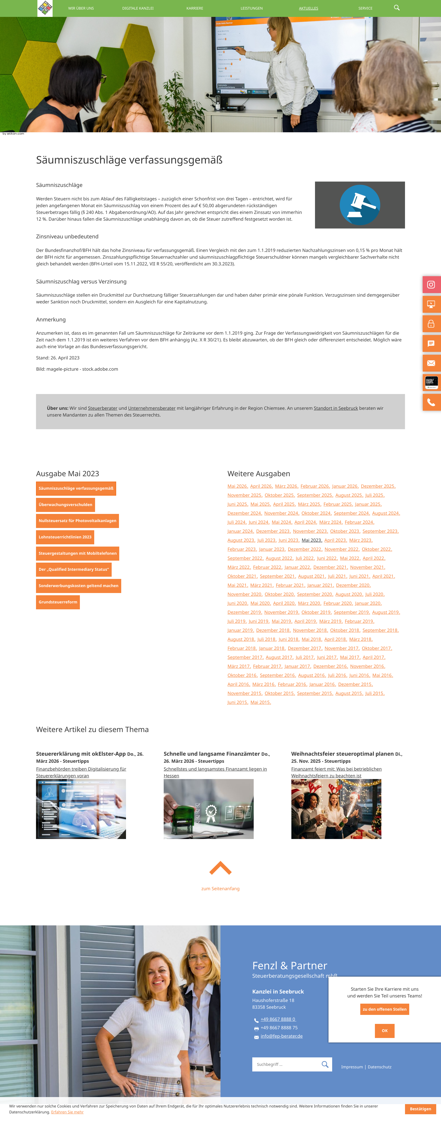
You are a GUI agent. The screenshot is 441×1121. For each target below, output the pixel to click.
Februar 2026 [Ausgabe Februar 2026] (315, 503)
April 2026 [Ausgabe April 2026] (261, 503)
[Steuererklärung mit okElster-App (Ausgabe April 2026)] (93, 806)
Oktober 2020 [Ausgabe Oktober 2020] (280, 611)
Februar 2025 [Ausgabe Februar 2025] (338, 521)
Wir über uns (113, 8)
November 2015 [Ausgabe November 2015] (245, 710)
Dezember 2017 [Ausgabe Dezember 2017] (305, 665)
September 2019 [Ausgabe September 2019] (352, 629)
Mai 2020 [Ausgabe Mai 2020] (261, 620)
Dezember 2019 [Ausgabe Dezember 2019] (245, 629)
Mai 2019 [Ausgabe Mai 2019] (282, 638)
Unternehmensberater (152, 425)
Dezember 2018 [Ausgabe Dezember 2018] (273, 647)
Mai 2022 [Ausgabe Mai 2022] (350, 575)
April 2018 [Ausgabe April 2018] (336, 656)
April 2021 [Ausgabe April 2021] (383, 593)
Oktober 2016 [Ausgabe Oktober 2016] (243, 692)
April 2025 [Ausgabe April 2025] (284, 521)
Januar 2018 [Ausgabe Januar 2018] (272, 665)
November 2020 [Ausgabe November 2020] (245, 611)
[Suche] (285, 1081)
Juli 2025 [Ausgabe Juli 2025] (374, 512)
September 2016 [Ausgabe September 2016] (278, 692)
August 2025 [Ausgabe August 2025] (349, 512)
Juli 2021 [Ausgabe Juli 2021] (337, 593)
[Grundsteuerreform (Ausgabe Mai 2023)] (58, 619)
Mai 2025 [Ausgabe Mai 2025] (261, 521)
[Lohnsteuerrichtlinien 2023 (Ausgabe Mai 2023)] (65, 554)
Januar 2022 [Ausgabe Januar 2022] (298, 584)
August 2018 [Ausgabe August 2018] (241, 656)
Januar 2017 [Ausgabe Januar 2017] (298, 683)
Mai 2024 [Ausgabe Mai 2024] (282, 539)
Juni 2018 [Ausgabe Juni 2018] (289, 656)
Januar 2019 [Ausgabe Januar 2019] (241, 647)
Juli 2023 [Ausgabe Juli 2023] (267, 557)
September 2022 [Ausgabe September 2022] (246, 575)
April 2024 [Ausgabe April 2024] (305, 539)
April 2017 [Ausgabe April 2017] (374, 674)
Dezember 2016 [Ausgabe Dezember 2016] (330, 683)
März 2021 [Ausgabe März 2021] (262, 602)
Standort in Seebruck (336, 425)
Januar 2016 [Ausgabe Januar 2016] (322, 701)
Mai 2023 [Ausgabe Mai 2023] (312, 557)
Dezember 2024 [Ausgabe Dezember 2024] (245, 530)
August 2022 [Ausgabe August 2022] (279, 575)
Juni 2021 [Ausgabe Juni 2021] (360, 593)
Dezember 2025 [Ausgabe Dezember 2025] (378, 503)
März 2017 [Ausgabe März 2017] (239, 683)
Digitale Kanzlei (164, 8)
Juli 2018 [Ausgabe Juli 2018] (267, 656)
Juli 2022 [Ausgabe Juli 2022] (305, 575)
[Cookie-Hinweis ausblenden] (420, 1109)
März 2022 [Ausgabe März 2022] (239, 584)
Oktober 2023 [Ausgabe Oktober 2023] (345, 548)
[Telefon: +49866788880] (278, 1037)
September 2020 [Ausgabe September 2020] (315, 611)
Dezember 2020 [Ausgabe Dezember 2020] (353, 602)
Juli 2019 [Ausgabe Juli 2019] (237, 638)
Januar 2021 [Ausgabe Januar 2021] (320, 602)
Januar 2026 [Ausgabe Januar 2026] (345, 503)
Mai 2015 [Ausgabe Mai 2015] (261, 719)
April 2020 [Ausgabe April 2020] (284, 620)
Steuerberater (103, 425)
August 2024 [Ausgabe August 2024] (386, 530)
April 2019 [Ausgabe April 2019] (305, 638)
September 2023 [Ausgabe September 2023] (381, 548)
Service (370, 8)
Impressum (352, 1084)
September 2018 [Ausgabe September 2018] (381, 647)
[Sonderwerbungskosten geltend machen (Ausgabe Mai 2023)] (78, 603)
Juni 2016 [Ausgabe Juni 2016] (360, 692)
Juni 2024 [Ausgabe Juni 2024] (259, 539)
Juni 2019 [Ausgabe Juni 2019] (259, 638)
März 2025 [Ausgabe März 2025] (309, 521)
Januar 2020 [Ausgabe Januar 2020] (368, 620)
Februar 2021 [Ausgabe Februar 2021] (290, 602)
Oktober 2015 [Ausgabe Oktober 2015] (280, 710)
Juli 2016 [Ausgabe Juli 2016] (337, 692)
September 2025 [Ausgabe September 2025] (315, 512)
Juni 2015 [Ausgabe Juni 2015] (238, 719)
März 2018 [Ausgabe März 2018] (361, 656)
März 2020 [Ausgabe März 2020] (309, 620)
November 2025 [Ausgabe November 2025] (245, 512)
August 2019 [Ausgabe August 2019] (386, 629)
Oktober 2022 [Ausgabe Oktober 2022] (377, 566)
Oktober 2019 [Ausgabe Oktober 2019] (317, 629)
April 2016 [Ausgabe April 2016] (239, 701)
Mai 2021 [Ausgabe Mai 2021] (238, 602)
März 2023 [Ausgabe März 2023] (361, 557)
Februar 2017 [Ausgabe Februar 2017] (267, 683)
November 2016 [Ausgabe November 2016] (367, 683)
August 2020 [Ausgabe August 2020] (349, 611)
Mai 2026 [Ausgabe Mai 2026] (238, 503)
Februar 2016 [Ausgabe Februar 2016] (292, 701)
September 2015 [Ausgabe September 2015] (315, 710)
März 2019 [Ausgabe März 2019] (331, 638)
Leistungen (267, 8)
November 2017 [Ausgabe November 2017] (342, 665)
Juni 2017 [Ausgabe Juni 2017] (327, 674)
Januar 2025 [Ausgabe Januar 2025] (368, 521)
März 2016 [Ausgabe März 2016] (264, 701)
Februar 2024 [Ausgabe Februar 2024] (359, 539)
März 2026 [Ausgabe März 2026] (286, 503)
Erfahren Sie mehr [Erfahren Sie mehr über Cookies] (67, 1112)
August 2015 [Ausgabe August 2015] (349, 710)
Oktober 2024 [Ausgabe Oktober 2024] (317, 530)
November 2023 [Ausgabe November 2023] (310, 548)
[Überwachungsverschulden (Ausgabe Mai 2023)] (65, 522)
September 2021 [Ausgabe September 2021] (278, 593)
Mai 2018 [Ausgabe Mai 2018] (312, 656)
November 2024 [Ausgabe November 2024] (281, 530)
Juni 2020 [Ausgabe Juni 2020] (238, 620)
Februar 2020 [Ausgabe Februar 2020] (338, 620)
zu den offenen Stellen (385, 1009)
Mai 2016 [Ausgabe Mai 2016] (382, 692)
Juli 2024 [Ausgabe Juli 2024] (237, 539)
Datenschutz (380, 1084)
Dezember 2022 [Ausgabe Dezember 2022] (305, 566)
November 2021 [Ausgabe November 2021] (367, 584)
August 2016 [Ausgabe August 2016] (312, 692)
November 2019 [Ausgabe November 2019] (281, 629)
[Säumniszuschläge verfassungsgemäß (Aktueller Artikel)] (76, 505)
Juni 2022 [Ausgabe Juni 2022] (327, 575)
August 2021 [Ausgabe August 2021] (312, 593)
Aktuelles (318, 8)
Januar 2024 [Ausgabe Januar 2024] (241, 548)
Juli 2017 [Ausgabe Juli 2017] (305, 674)
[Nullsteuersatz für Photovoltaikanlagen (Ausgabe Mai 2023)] (77, 538)
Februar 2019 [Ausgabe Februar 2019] (359, 638)
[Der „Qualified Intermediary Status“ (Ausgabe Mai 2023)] (73, 586)
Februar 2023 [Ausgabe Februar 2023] (242, 566)
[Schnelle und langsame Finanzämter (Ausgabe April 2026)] (220, 806)
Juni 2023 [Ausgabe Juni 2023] (289, 557)
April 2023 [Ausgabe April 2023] (336, 557)
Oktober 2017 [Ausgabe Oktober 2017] (377, 665)
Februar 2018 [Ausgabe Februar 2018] (242, 665)
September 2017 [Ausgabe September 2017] (246, 674)
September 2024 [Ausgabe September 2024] (352, 530)
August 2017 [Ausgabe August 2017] (279, 674)
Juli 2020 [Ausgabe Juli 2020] (374, 611)
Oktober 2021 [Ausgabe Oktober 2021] (243, 593)
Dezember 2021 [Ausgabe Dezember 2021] (330, 584)
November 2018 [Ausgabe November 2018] (310, 647)
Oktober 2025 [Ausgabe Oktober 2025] (280, 512)
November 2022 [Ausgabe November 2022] (342, 566)
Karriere (215, 8)
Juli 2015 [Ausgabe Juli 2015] (374, 710)
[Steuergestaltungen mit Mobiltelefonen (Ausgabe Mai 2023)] (77, 570)
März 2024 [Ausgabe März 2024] (331, 539)
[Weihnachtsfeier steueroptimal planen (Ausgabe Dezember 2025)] (348, 806)
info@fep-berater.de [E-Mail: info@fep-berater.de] (282, 1053)
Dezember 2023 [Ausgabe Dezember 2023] (273, 548)
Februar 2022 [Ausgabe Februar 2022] (267, 584)
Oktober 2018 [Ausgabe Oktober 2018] (345, 647)
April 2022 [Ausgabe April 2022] (374, 575)
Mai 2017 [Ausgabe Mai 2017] (350, 674)
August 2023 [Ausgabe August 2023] (241, 557)
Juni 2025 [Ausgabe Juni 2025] (238, 521)
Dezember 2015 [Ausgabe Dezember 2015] (355, 701)
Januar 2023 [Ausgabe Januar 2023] (272, 566)
